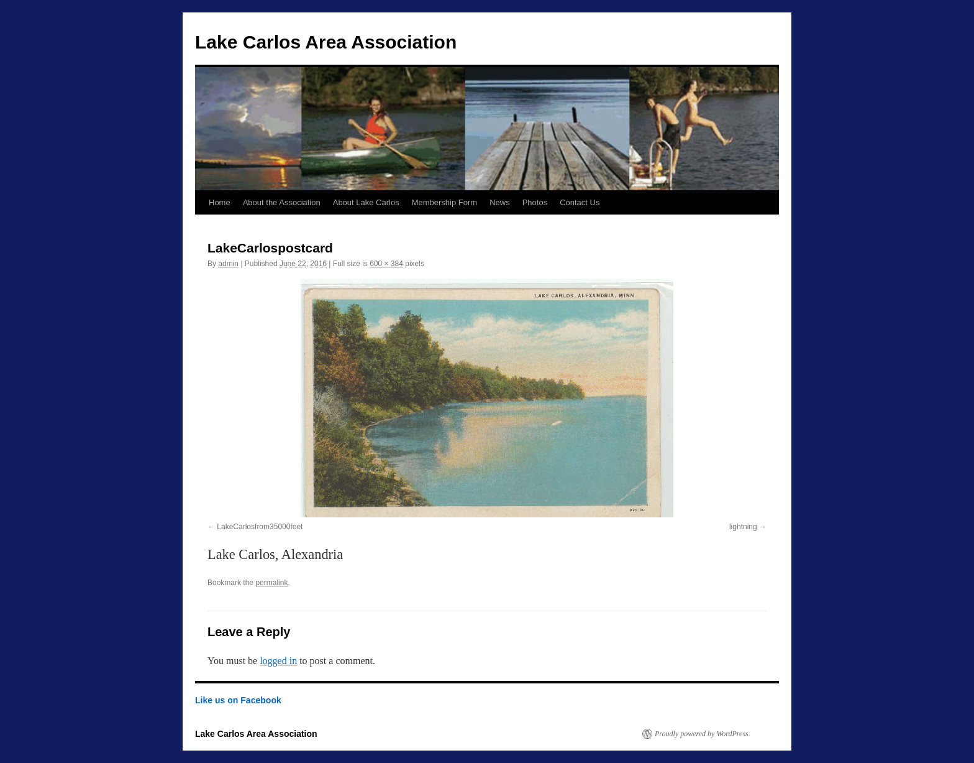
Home (219, 202)
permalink (271, 582)
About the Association (282, 202)
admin (228, 263)
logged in (278, 660)
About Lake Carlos (366, 202)
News (499, 202)
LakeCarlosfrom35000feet (260, 526)
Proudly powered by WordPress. (702, 733)
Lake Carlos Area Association (326, 42)
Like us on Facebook (238, 700)
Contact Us (579, 202)
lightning (743, 526)
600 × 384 (386, 263)
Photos (534, 202)
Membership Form (444, 202)
